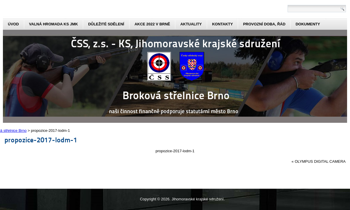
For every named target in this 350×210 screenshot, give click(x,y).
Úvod (13, 24)
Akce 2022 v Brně (152, 24)
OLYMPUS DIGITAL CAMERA (320, 161)
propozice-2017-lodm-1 (40, 139)
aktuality (191, 24)
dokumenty (307, 24)
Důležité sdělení (106, 24)
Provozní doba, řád (264, 24)
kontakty (222, 24)
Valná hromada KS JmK (53, 24)
